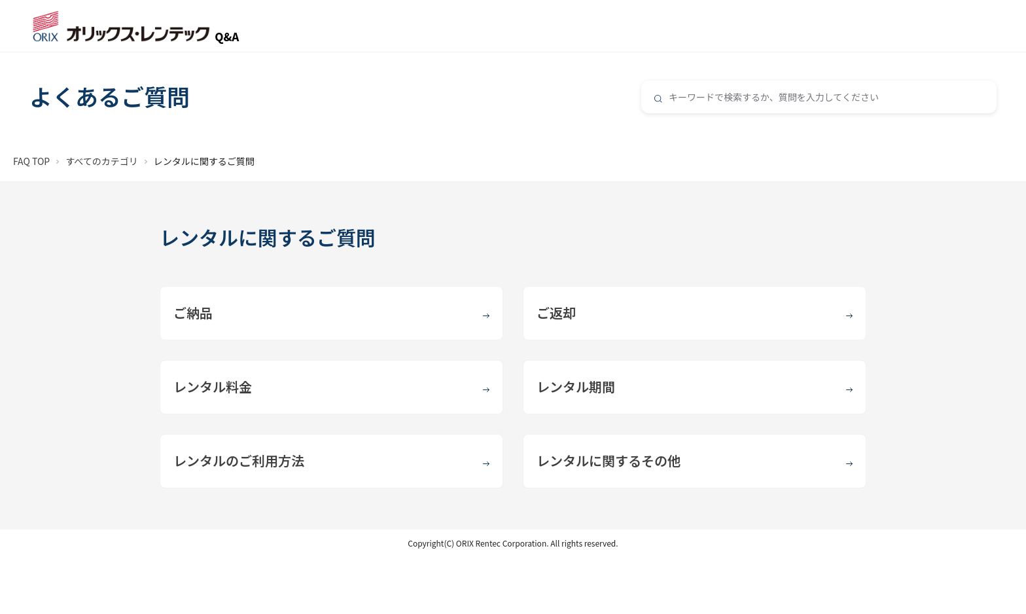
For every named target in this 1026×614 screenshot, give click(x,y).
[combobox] (819, 97)
